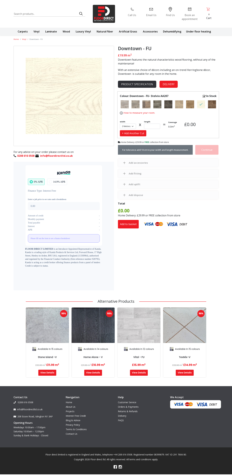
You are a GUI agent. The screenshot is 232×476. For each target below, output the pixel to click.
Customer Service (127, 401)
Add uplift (134, 184)
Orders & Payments (128, 406)
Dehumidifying (172, 31)
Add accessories (138, 162)
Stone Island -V (47, 357)
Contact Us (71, 433)
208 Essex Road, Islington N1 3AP (33, 415)
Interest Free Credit (76, 415)
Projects (70, 410)
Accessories (150, 31)
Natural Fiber (105, 31)
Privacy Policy (73, 424)
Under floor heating (198, 31)
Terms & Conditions (76, 428)
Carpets (23, 31)
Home (16, 39)
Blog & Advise (73, 419)
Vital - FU (138, 357)
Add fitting (135, 173)
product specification (137, 84)
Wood (66, 31)
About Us (70, 406)
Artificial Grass (128, 31)
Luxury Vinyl (83, 31)
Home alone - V (93, 357)
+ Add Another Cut (133, 133)
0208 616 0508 (23, 401)
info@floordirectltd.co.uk (28, 408)
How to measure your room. (139, 112)
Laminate (51, 31)
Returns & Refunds (128, 410)
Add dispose (136, 195)
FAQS (121, 419)
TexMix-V (184, 357)
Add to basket (128, 224)
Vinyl (36, 31)
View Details (47, 372)
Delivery (168, 84)
